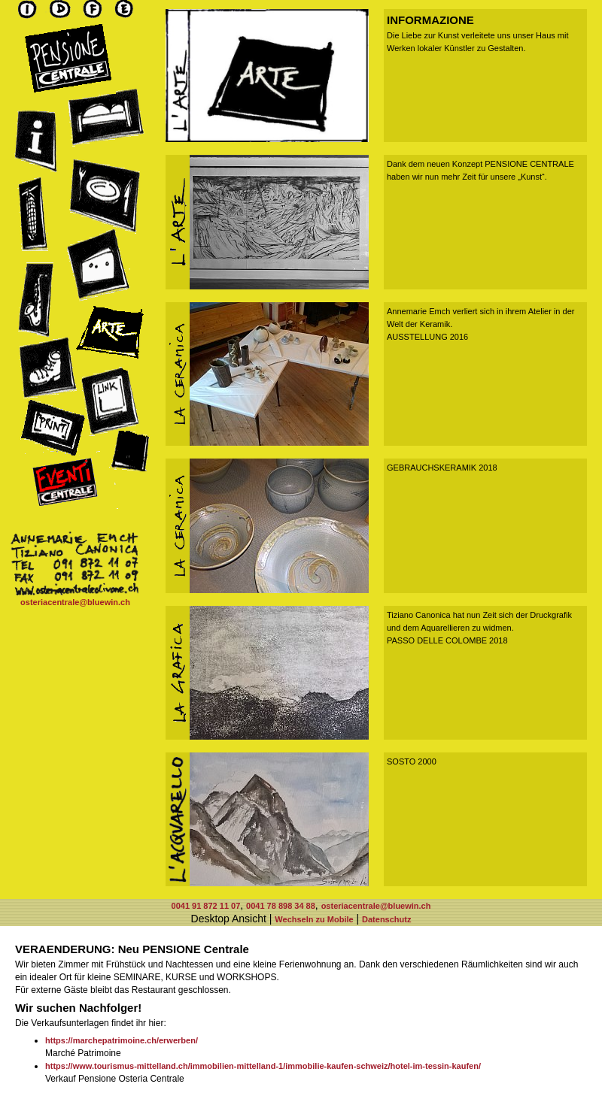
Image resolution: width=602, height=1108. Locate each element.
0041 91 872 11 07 (206, 905)
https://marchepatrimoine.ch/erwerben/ (121, 1040)
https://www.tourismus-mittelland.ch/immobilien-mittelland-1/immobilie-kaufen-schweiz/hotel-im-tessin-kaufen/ (263, 1065)
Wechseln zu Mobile (314, 919)
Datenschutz (386, 919)
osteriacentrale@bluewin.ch (75, 602)
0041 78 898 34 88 (280, 905)
